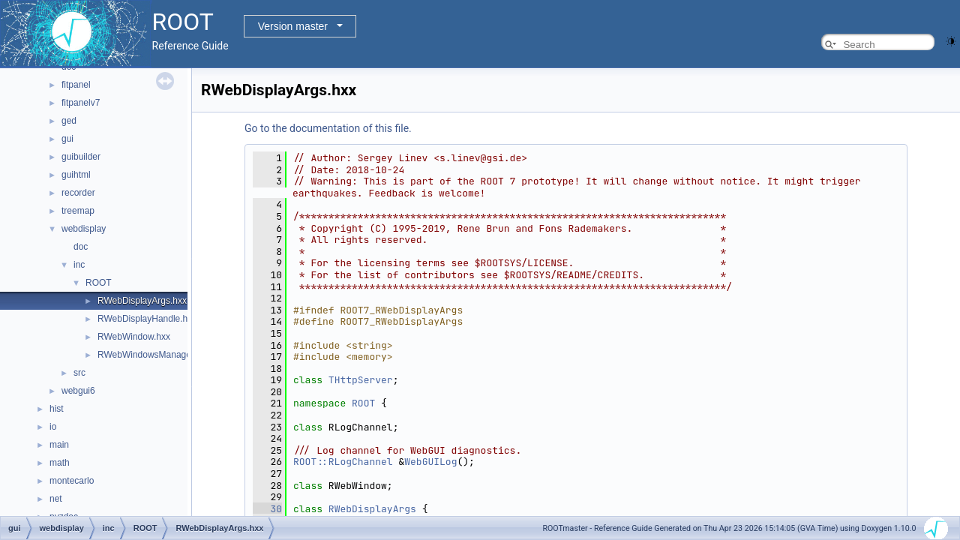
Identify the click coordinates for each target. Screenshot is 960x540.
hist (57, 409)
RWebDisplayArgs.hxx (142, 301)
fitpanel (76, 85)
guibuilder (81, 157)
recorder (78, 193)
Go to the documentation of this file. (328, 128)
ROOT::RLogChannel (343, 461)
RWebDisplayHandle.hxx (147, 319)
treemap (78, 211)
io (53, 427)
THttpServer (360, 380)
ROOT (99, 283)
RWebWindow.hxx (134, 337)
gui (68, 139)
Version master (293, 26)
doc (81, 247)
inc (79, 265)
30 (267, 508)
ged (69, 121)
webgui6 (78, 391)
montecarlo (72, 481)
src (80, 373)
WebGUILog (430, 461)
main (59, 445)
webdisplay (84, 229)
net (56, 499)
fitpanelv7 (81, 103)
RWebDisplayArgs (372, 508)
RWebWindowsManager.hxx (154, 355)
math (60, 463)
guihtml (76, 175)
